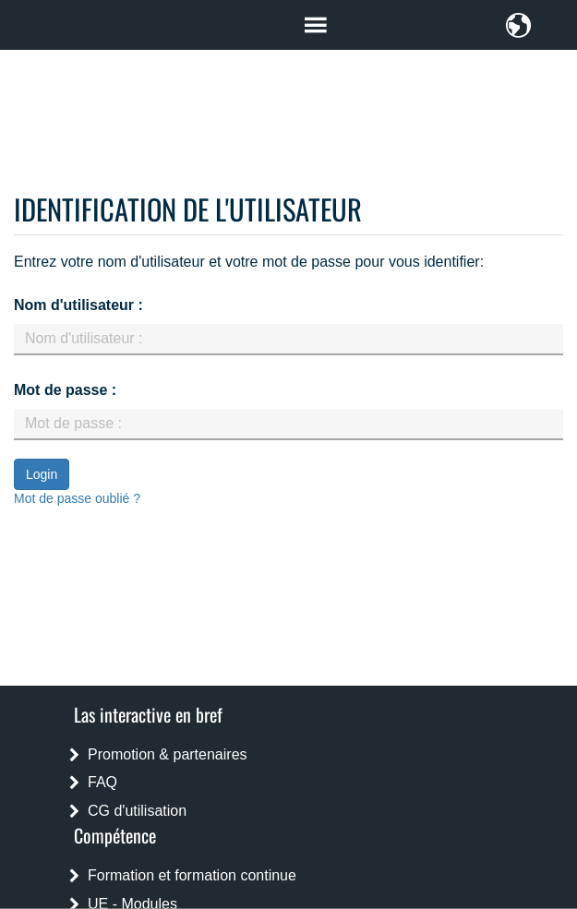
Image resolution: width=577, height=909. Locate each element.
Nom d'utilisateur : (78, 305)
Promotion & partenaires (167, 754)
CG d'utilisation (137, 811)
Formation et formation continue (192, 875)
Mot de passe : (65, 390)
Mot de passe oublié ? (77, 498)
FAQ (102, 782)
